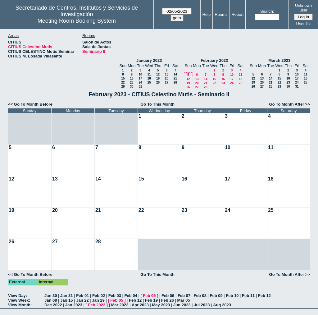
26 (158, 82)
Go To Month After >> (289, 104)
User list (303, 23)
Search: (267, 11)
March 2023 (279, 60)
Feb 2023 (97, 305)
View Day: (17, 295)
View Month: (20, 305)
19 (158, 78)
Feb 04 (131, 295)
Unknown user (303, 7)
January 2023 (149, 60)
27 (166, 82)
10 (140, 74)
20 (166, 78)
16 (131, 78)
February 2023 (214, 60)
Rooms (221, 14)
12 (158, 74)
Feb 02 (98, 295)
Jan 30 (50, 295)
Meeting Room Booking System (77, 21)
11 (149, 74)
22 (123, 82)
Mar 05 (183, 300)
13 (166, 74)
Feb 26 (167, 300)
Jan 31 (66, 295)
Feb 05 (149, 295)
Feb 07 (184, 295)
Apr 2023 (140, 305)
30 (131, 86)
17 (140, 78)
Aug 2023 (222, 305)
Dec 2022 (53, 305)
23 (131, 82)
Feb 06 (167, 295)
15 (123, 78)
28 (175, 82)
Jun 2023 (182, 305)
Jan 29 (98, 300)
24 (140, 82)
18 (149, 78)
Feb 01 (82, 295)
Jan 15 (66, 300)
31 (140, 86)
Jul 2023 (202, 305)
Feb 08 (200, 295)
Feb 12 (264, 295)
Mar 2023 (120, 305)
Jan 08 (50, 300)
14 (175, 74)
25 (149, 82)
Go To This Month (157, 104)
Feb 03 (114, 295)
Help (206, 14)
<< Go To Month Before (30, 104)
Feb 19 (151, 300)
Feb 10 (232, 295)
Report (237, 14)
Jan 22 (82, 300)
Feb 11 (248, 295)
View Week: (19, 300)
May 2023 (161, 305)
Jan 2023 (73, 305)
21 (175, 78)
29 (123, 86)
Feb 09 (216, 295)
